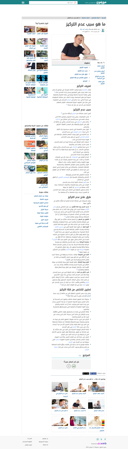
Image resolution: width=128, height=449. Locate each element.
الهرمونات (75, 157)
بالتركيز (85, 89)
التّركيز (55, 239)
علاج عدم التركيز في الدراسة (100, 77)
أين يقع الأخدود (43, 206)
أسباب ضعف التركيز (101, 67)
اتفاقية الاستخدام (27, 442)
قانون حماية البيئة (42, 213)
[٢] (66, 104)
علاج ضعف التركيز (101, 82)
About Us (45, 445)
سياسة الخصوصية (43, 442)
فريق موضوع (28, 445)
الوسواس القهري (63, 177)
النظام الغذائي (84, 137)
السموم (79, 122)
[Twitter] (101, 439)
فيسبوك (94, 373)
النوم (84, 182)
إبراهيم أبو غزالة (84, 29)
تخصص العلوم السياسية (41, 203)
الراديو (77, 187)
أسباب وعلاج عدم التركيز (99, 72)
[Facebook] (105, 439)
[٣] (61, 113)
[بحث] (75, 2)
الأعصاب (74, 147)
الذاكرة (58, 119)
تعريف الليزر (44, 220)
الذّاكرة (68, 249)
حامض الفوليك (77, 132)
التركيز (69, 99)
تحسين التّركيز (59, 227)
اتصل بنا (30, 438)
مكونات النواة (44, 216)
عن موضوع (45, 438)
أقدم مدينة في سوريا (41, 223)
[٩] (66, 295)
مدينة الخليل (44, 209)
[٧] (78, 252)
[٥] (54, 232)
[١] (54, 92)
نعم (74, 366)
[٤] (65, 216)
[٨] (76, 269)
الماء (84, 284)
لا (68, 366)
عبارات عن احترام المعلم (41, 196)
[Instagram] (97, 439)
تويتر (88, 373)
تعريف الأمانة (44, 199)
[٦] (52, 239)
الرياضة (82, 249)
